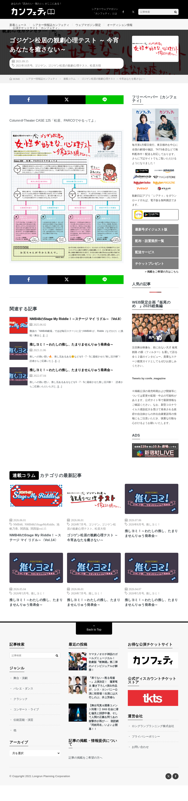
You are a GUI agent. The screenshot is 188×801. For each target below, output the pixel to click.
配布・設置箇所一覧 (149, 249)
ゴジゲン (40, 74)
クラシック (20, 714)
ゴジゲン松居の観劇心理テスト (68, 74)
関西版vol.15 (38, 537)
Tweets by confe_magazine (149, 387)
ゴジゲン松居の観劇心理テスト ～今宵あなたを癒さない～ (93, 546)
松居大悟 (95, 74)
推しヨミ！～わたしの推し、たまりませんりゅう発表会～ (71, 353)
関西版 (24, 537)
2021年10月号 (24, 74)
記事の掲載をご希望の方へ (85, 773)
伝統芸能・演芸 (23, 735)
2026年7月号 (78, 532)
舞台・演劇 (20, 693)
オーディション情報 (119, 25)
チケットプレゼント (149, 272)
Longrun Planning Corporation (51, 791)
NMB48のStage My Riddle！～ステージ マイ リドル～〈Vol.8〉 (76, 327)
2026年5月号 (21, 608)
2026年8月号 (136, 532)
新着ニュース (17, 25)
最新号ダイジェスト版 (151, 238)
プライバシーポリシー (146, 752)
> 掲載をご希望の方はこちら (162, 280)
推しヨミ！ (153, 532)
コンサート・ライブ (26, 725)
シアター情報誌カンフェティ (51, 25)
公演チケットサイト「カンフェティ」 (37, 32)
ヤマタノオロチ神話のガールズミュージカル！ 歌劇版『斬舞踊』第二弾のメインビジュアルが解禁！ (103, 677)
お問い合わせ (140, 762)
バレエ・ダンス (23, 704)
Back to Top (94, 645)
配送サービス (144, 261)
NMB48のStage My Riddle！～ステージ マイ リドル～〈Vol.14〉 (36, 549)
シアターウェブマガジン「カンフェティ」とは (105, 11)
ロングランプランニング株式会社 (153, 741)
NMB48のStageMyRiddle (39, 532)
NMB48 (18, 532)
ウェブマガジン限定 (88, 25)
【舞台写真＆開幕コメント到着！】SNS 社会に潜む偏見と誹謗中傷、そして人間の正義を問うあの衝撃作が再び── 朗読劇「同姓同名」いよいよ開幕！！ (104, 733)
